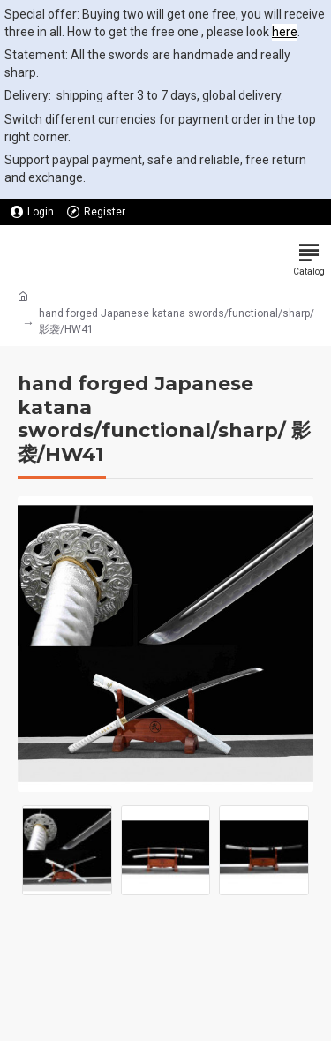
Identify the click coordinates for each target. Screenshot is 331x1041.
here (284, 32)
